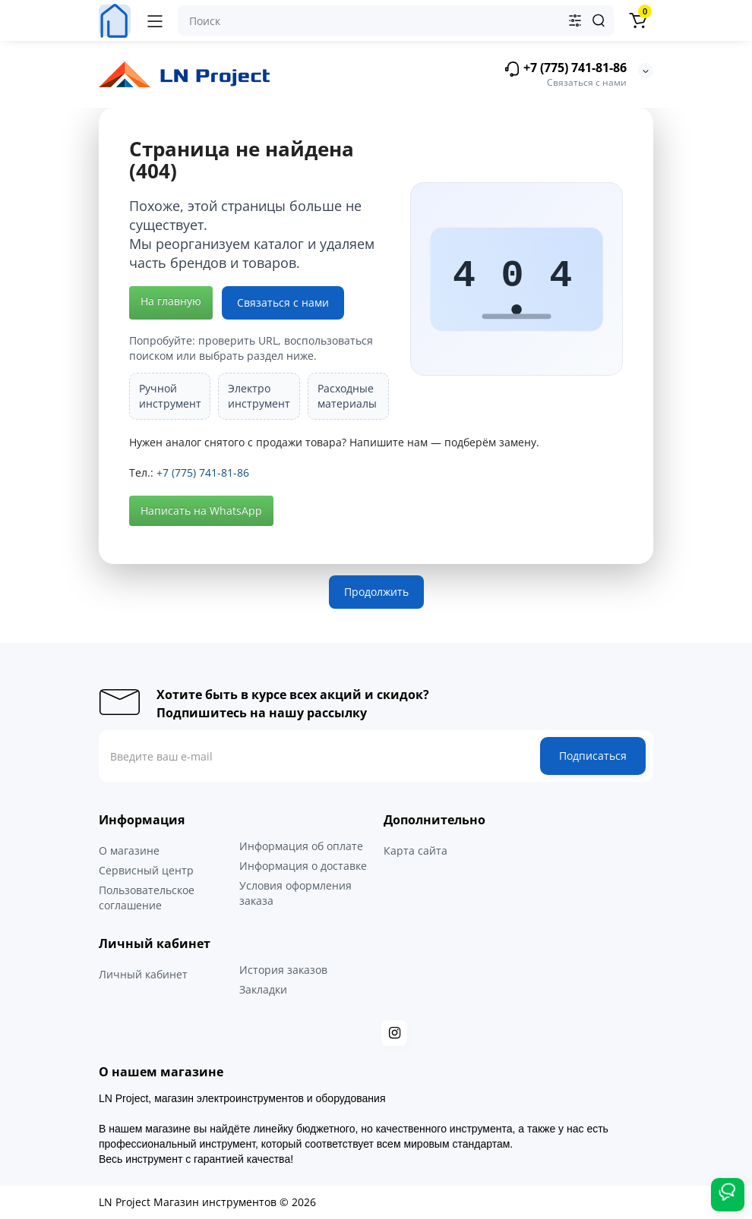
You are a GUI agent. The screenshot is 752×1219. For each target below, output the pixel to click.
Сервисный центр (146, 870)
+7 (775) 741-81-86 (565, 68)
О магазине (129, 850)
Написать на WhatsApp (201, 510)
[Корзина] (637, 20)
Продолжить (376, 591)
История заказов (283, 969)
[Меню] (155, 20)
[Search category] (575, 20)
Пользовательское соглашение (146, 897)
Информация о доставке (303, 865)
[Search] (598, 20)
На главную (171, 301)
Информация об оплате (301, 846)
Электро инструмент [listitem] (259, 396)
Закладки (263, 989)
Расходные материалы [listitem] (347, 396)
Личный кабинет (143, 974)
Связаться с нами (283, 302)
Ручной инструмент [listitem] (170, 396)
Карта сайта (415, 850)
